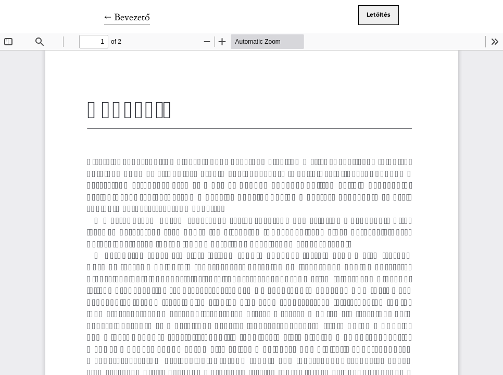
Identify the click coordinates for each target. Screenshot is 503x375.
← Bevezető (127, 17)
